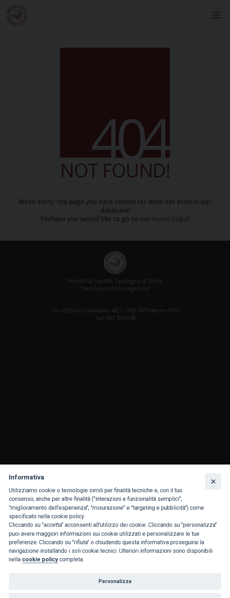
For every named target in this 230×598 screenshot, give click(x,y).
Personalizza (115, 581)
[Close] (213, 481)
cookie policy (40, 559)
